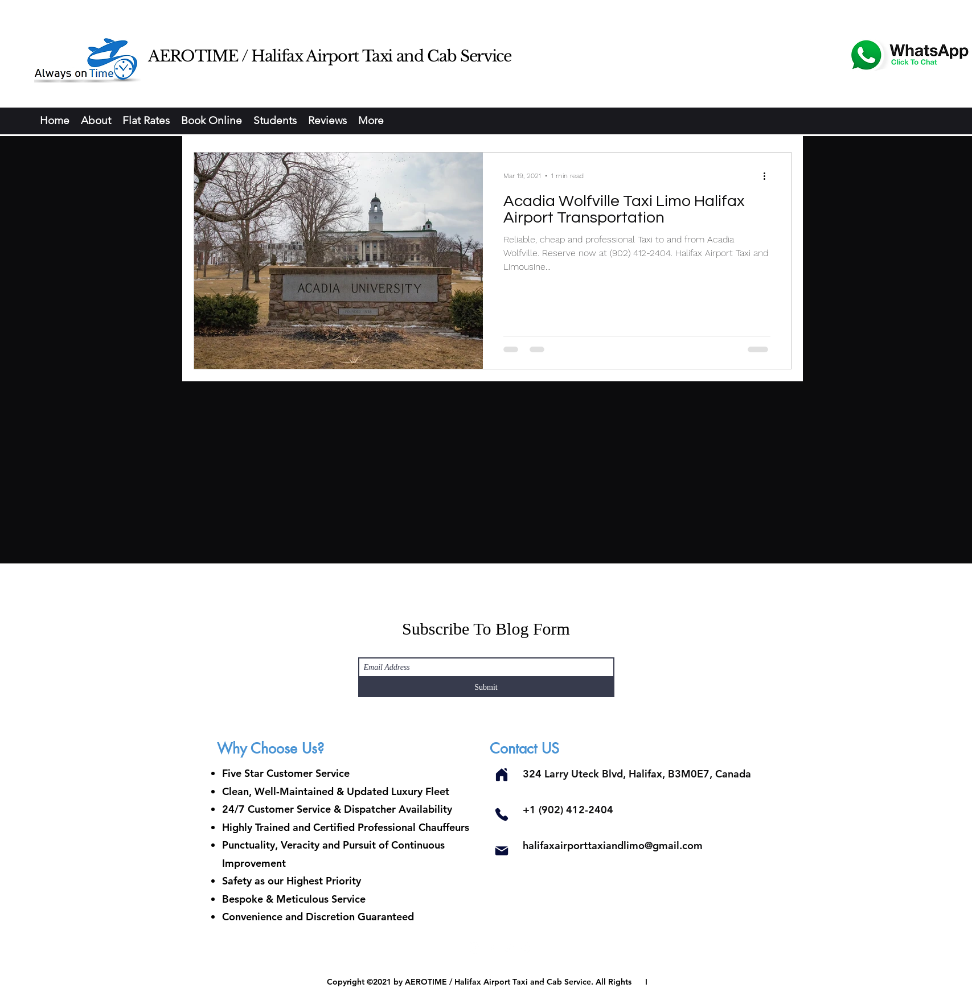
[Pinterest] (525, 948)
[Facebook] (491, 948)
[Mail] (502, 851)
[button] (211, 120)
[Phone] (502, 814)
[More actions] (769, 176)
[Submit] (486, 687)
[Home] (502, 774)
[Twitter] (508, 948)
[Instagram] (474, 948)
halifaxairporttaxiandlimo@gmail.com (613, 845)
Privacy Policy (538, 986)
